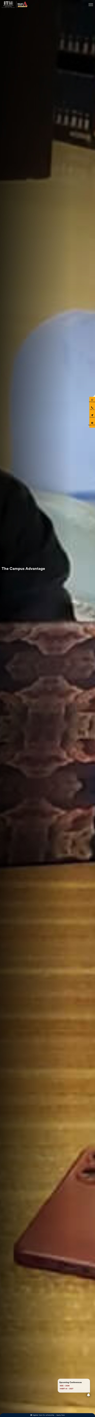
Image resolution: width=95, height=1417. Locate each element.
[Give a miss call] (92, 408)
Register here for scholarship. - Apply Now (47, 1415)
